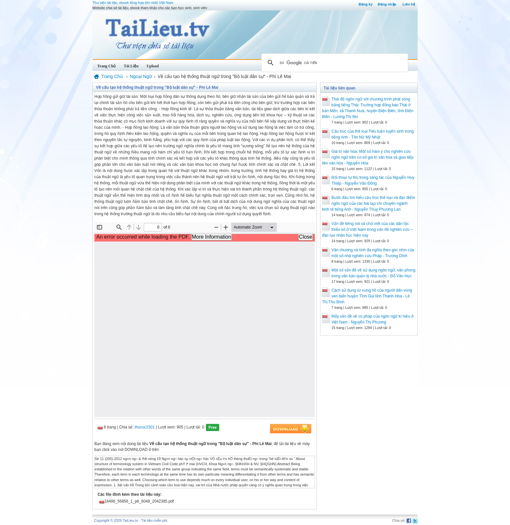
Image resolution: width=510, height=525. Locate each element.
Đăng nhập (387, 4)
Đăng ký (366, 4)
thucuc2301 (145, 427)
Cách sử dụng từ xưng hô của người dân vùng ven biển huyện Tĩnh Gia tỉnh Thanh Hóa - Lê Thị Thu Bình (367, 296)
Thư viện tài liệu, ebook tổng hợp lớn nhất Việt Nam (132, 3)
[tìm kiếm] (334, 63)
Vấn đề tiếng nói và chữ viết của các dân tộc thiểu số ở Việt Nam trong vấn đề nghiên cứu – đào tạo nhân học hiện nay (367, 229)
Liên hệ (409, 4)
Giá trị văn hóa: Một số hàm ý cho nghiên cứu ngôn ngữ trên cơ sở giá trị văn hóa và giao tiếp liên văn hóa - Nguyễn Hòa (367, 157)
